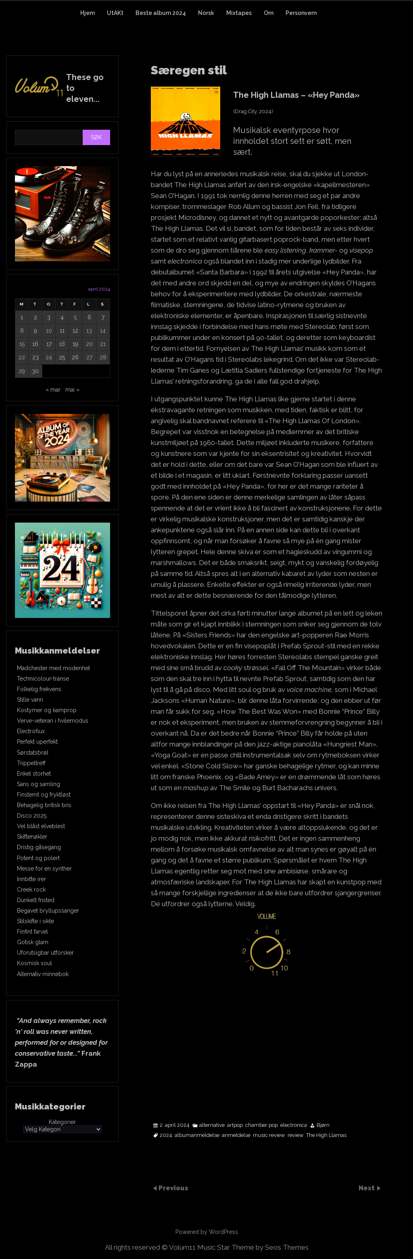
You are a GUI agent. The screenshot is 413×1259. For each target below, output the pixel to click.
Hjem (87, 13)
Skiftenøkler (32, 836)
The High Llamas (326, 1135)
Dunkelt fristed (35, 900)
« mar (53, 389)
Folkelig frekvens (39, 689)
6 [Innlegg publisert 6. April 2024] (89, 317)
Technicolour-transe (43, 678)
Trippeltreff (31, 763)
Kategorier (62, 1122)
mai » (72, 389)
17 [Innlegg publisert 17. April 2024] (49, 344)
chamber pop (261, 1125)
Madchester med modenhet (53, 668)
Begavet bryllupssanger (48, 910)
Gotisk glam (32, 942)
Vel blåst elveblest (41, 826)
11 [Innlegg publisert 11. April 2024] (62, 330)
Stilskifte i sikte (35, 921)
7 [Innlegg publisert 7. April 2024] (103, 317)
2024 (166, 1135)
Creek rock (31, 889)
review (296, 1135)
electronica (293, 1125)
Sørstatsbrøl (32, 752)
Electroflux (31, 731)
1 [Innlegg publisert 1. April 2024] (22, 317)
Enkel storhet (34, 773)
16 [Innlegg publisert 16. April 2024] (35, 344)
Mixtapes (239, 13)
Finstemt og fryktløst (44, 794)
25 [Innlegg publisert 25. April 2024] (62, 357)
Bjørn (323, 1125)
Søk (96, 137)
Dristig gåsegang (39, 847)
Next (367, 1188)
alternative (212, 1125)
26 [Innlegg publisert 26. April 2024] (75, 357)
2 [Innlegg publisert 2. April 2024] (35, 317)
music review (269, 1135)
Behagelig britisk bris (44, 805)
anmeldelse (236, 1135)
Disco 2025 (31, 815)
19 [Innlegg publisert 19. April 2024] (75, 344)
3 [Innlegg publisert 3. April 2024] (48, 317)
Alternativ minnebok (43, 974)
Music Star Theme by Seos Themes (253, 1247)
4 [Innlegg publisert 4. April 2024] (62, 317)
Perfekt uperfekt (37, 741)
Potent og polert (38, 858)
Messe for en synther (44, 868)
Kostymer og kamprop (47, 710)
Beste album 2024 (161, 13)
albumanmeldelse (197, 1135)
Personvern (301, 13)
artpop (235, 1125)
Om (268, 13)
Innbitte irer (31, 879)
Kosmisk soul (34, 963)
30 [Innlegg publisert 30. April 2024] (35, 371)
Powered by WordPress (206, 1232)
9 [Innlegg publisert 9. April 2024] (35, 330)
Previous (173, 1188)
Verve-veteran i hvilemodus (52, 720)
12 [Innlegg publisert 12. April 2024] (75, 330)
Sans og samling (38, 784)
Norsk (206, 13)
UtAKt (115, 13)
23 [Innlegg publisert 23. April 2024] (35, 357)
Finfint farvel (32, 931)
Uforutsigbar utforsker (45, 952)
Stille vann (30, 699)
